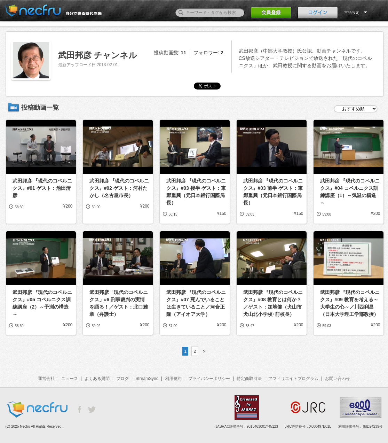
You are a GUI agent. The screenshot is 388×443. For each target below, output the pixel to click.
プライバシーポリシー (209, 378)
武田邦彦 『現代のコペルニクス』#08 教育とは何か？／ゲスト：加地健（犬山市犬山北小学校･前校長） (273, 303)
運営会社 (46, 378)
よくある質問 (97, 378)
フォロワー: (208, 52)
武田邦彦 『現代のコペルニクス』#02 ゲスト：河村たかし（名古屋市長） (119, 188)
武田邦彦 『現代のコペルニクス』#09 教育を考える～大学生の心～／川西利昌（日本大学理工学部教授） (350, 303)
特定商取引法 (249, 378)
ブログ (122, 378)
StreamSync (146, 378)
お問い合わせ (337, 378)
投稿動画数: (170, 52)
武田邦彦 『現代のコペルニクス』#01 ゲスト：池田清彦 (42, 188)
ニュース (69, 378)
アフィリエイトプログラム (293, 378)
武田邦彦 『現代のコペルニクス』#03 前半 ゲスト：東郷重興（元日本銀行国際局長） (273, 191)
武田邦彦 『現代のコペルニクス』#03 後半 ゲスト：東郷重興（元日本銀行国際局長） (196, 191)
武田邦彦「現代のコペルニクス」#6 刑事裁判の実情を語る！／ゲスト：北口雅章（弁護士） (118, 303)
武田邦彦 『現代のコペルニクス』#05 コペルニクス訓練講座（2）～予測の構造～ (42, 303)
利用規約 (173, 378)
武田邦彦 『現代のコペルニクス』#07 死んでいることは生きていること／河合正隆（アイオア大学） (196, 303)
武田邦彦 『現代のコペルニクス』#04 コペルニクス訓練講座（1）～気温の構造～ (350, 191)
